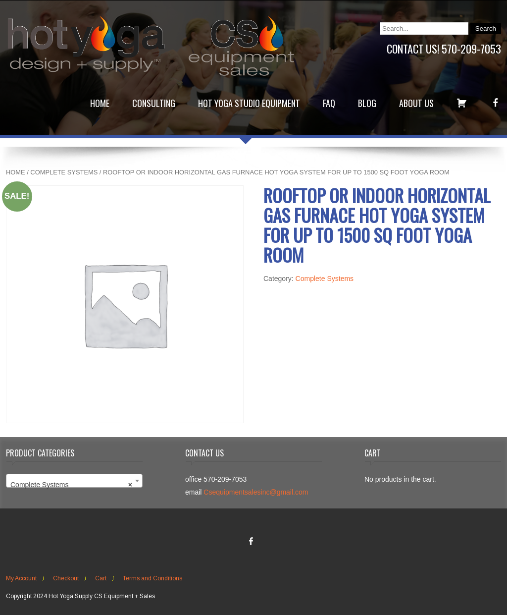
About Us (416, 103)
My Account (21, 578)
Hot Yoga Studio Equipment (249, 103)
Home (99, 103)
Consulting (153, 103)
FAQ (329, 103)
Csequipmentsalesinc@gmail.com (255, 492)
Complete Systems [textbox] (71, 485)
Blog (367, 103)
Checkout (66, 578)
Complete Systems (64, 172)
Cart (100, 578)
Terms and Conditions (152, 578)
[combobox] (74, 481)
